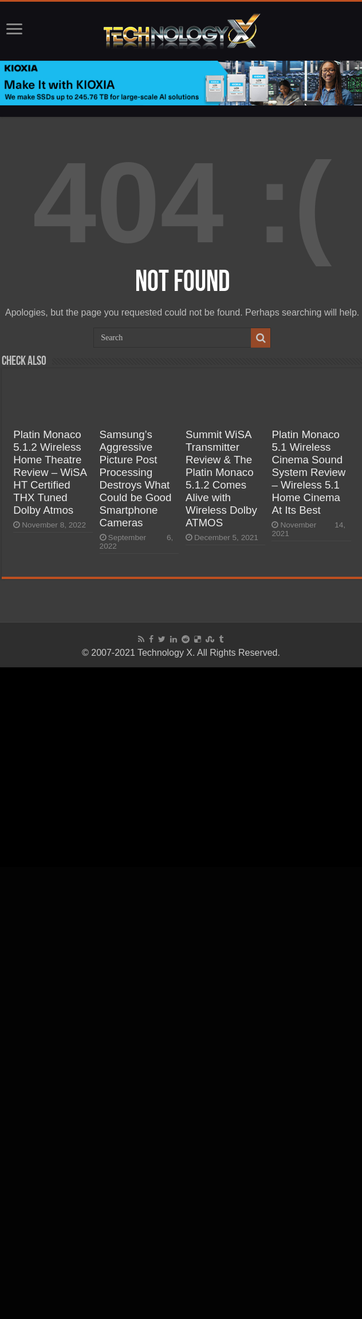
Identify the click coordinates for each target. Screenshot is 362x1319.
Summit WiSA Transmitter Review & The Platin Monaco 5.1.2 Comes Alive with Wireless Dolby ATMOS (221, 478)
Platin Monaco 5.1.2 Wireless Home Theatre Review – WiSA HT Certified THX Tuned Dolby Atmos (49, 472)
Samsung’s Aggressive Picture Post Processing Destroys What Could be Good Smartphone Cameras (136, 478)
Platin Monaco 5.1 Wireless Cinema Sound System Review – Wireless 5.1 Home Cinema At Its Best (308, 472)
